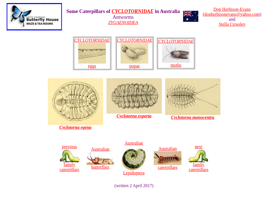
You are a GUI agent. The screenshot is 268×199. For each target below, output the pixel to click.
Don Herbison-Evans (232, 9)
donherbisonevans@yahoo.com (232, 14)
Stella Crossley (232, 24)
